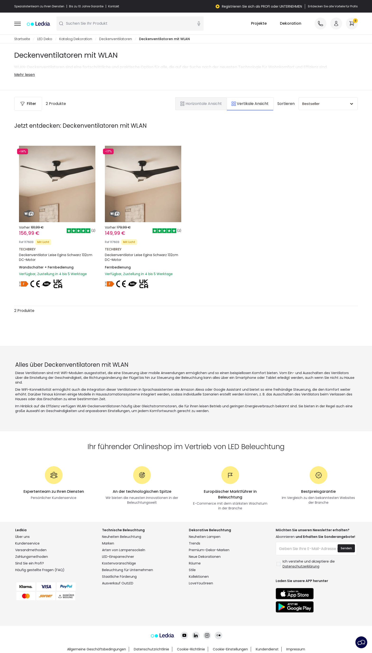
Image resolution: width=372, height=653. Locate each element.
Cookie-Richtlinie (191, 649)
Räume (195, 563)
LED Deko (44, 39)
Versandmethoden (30, 550)
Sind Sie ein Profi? (29, 563)
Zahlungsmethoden (31, 556)
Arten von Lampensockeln (123, 550)
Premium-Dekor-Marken (209, 550)
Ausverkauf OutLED (117, 583)
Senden (346, 548)
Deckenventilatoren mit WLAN (164, 39)
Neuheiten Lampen (204, 536)
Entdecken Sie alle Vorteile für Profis (333, 6)
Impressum (295, 649)
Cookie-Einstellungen (230, 649)
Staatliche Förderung (119, 576)
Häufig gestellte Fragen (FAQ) (40, 570)
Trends (194, 543)
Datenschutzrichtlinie (151, 649)
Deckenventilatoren (115, 39)
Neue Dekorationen (205, 556)
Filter (28, 103)
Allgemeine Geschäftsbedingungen (96, 649)
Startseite (22, 39)
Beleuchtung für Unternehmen (127, 570)
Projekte (259, 23)
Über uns (22, 536)
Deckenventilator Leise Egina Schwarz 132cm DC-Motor (55, 257)
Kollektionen (199, 576)
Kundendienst (267, 649)
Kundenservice (27, 543)
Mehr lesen (24, 74)
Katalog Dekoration (75, 39)
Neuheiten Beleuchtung (121, 536)
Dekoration (290, 23)
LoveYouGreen (201, 583)
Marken (108, 543)
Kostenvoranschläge (119, 563)
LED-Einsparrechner (118, 556)
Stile (192, 570)
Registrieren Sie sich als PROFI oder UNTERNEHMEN (262, 6)
